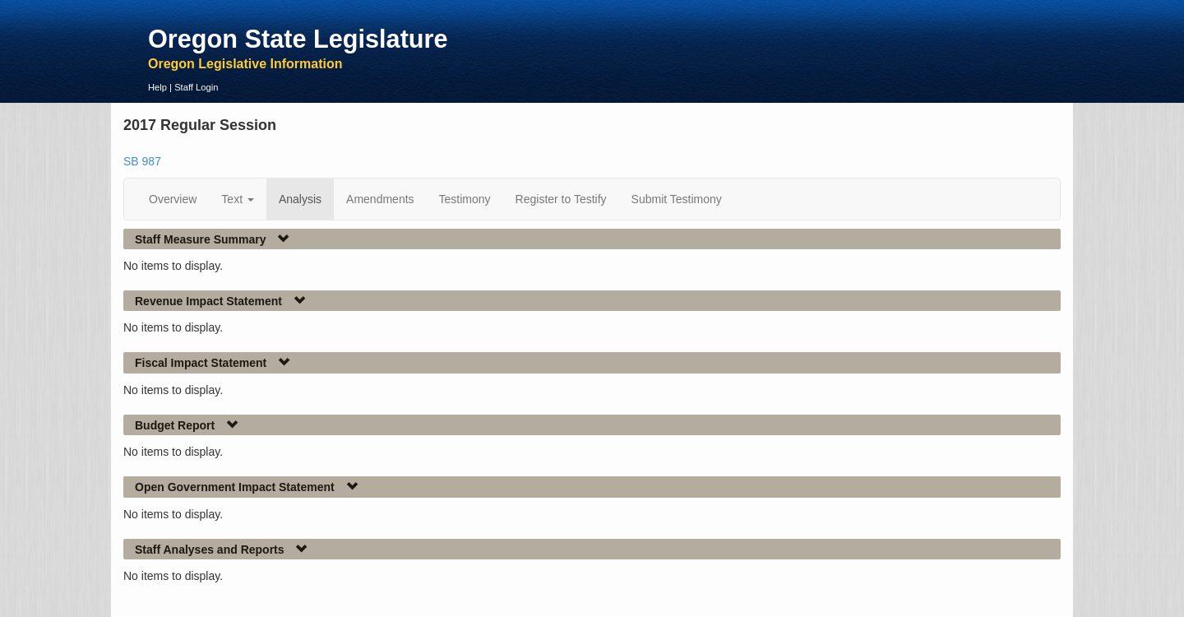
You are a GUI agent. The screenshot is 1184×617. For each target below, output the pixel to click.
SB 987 (142, 161)
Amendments (380, 199)
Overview (173, 199)
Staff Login (196, 87)
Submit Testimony (676, 199)
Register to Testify (561, 199)
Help (157, 87)
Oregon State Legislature (298, 38)
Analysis (300, 199)
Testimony (465, 199)
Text (237, 199)
